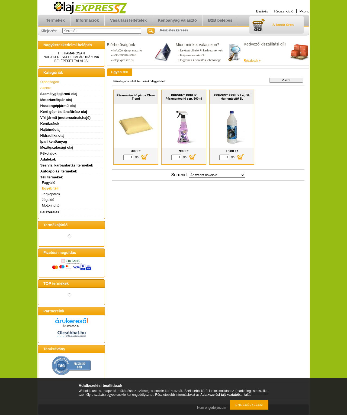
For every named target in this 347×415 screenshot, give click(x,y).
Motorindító (51, 205)
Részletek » (252, 61)
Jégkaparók (51, 194)
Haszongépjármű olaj (58, 106)
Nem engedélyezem (211, 408)
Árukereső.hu (71, 326)
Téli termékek (141, 81)
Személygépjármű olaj (59, 94)
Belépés (262, 11)
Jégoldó (48, 200)
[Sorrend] (217, 175)
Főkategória (121, 81)
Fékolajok (48, 153)
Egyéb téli (50, 188)
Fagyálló (48, 183)
